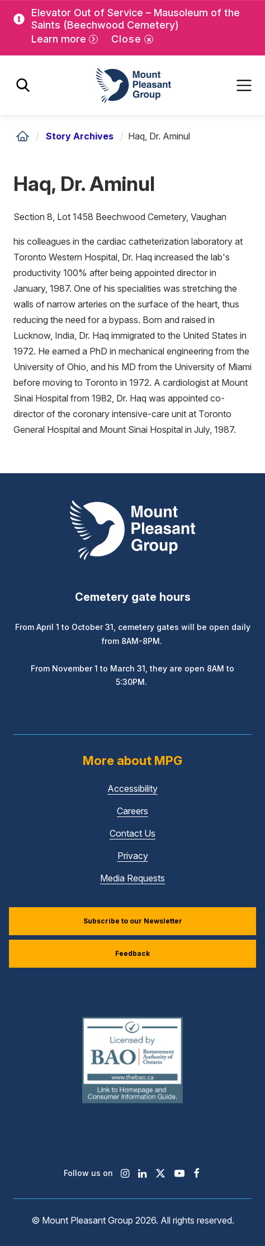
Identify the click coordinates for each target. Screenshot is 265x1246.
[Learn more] (64, 39)
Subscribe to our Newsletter (132, 921)
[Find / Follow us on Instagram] (125, 1173)
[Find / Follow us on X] (160, 1173)
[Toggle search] (22, 85)
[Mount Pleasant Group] (132, 85)
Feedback (132, 953)
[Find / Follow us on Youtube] (179, 1173)
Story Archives (79, 136)
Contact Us (132, 833)
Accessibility (132, 788)
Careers (132, 810)
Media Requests (132, 878)
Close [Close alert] (126, 39)
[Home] (22, 136)
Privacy (132, 855)
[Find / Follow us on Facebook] (196, 1173)
